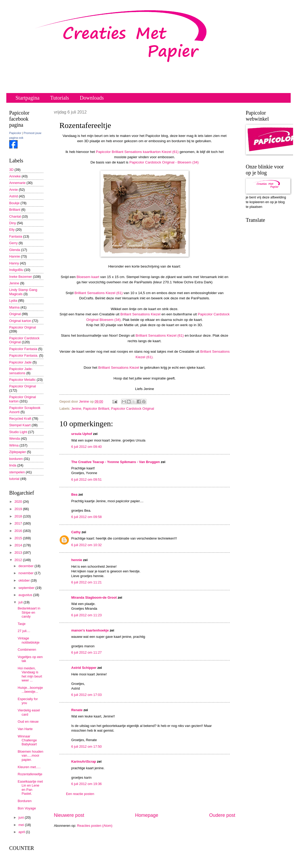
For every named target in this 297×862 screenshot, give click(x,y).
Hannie (14, 256)
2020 (18, 502)
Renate (77, 710)
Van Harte (25, 729)
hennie (76, 560)
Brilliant (14, 210)
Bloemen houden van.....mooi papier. (30, 756)
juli (20, 602)
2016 (18, 531)
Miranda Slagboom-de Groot (94, 597)
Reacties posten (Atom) (94, 826)
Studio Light (18, 432)
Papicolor (15, 133)
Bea (74, 494)
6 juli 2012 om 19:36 (86, 784)
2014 (18, 545)
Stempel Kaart (20, 425)
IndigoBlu (16, 270)
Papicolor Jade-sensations (21, 371)
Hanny (14, 263)
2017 (18, 523)
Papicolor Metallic (22, 380)
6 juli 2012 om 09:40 (86, 447)
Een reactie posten (80, 794)
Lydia (13, 300)
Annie (13, 190)
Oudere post (222, 815)
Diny (12, 223)
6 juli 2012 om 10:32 (86, 545)
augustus (25, 595)
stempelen (17, 472)
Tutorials (59, 98)
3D (11, 170)
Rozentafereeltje (30, 774)
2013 (18, 553)
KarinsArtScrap (83, 761)
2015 (18, 538)
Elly (12, 230)
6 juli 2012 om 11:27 (86, 652)
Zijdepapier (17, 452)
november (26, 573)
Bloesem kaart (87, 277)
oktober (24, 580)
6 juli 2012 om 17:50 (86, 746)
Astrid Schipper (83, 668)
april (22, 832)
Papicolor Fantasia (23, 349)
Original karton (20, 321)
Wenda (14, 438)
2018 (18, 516)
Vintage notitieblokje (28, 640)
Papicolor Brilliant (96, 409)
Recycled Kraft (20, 418)
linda (12, 465)
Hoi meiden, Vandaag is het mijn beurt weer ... (30, 674)
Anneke (15, 176)
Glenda (14, 250)
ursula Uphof (81, 434)
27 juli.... (24, 631)
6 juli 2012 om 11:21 (86, 582)
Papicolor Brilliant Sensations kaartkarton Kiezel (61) (137, 152)
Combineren (27, 649)
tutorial (14, 479)
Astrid (13, 196)
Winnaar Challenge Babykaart (27, 740)
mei (21, 825)
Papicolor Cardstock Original (132, 409)
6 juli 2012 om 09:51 (86, 479)
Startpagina (27, 98)
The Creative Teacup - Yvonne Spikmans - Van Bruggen (115, 462)
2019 (18, 509)
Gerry (13, 243)
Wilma (14, 445)
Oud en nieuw (28, 722)
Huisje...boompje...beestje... (30, 690)
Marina (14, 307)
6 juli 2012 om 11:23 (86, 615)
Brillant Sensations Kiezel (140, 314)
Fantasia (15, 236)
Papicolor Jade (20, 362)
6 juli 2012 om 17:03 (86, 695)
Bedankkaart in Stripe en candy (29, 612)
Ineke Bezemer (20, 277)
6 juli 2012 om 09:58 (86, 517)
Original (15, 314)
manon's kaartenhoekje (90, 630)
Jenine (76, 409)
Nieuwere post (69, 815)
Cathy (76, 532)
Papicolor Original (22, 327)
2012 (18, 560)
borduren (16, 459)
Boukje (14, 203)
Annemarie (17, 183)
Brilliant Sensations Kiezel (118, 368)
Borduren (25, 801)
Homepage (146, 815)
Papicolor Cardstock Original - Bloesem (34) (164, 162)
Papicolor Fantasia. (23, 355)
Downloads (92, 98)
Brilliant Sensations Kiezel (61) (98, 293)
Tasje (21, 624)
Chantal (15, 216)
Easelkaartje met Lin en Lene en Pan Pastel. (30, 787)
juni (21, 817)
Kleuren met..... (29, 767)
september (26, 588)
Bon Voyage (27, 808)
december (26, 566)
